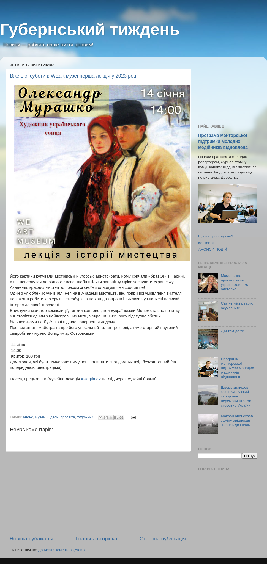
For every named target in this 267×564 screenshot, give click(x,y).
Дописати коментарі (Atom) (61, 550)
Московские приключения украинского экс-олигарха (235, 282)
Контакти (206, 243)
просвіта (68, 417)
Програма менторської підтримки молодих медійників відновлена (223, 141)
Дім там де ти (232, 331)
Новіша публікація (31, 538)
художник (85, 417)
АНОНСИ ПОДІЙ (212, 249)
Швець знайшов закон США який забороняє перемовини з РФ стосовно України (236, 396)
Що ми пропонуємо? (215, 236)
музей (40, 417)
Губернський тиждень (90, 29)
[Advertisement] (97, 493)
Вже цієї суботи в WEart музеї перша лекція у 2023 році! (74, 76)
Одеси (52, 417)
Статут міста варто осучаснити (237, 305)
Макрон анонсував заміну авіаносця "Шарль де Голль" (237, 420)
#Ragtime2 (91, 379)
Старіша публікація (163, 538)
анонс (28, 417)
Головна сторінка (96, 538)
